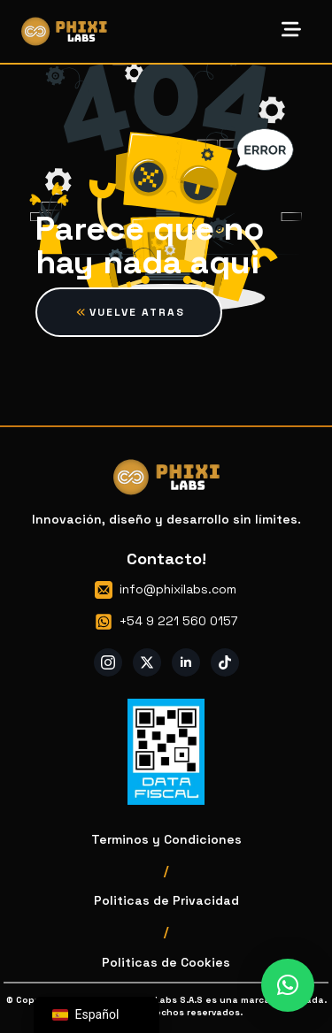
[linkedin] (186, 662)
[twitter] (147, 662)
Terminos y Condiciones (166, 839)
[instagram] (108, 662)
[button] (287, 985)
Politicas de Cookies (166, 962)
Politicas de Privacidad (166, 900)
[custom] (225, 662)
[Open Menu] (291, 30)
